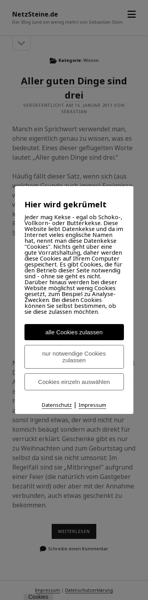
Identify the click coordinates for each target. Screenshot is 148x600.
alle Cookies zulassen (74, 332)
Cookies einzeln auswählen (74, 381)
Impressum (92, 404)
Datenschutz (57, 404)
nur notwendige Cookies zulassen (74, 356)
